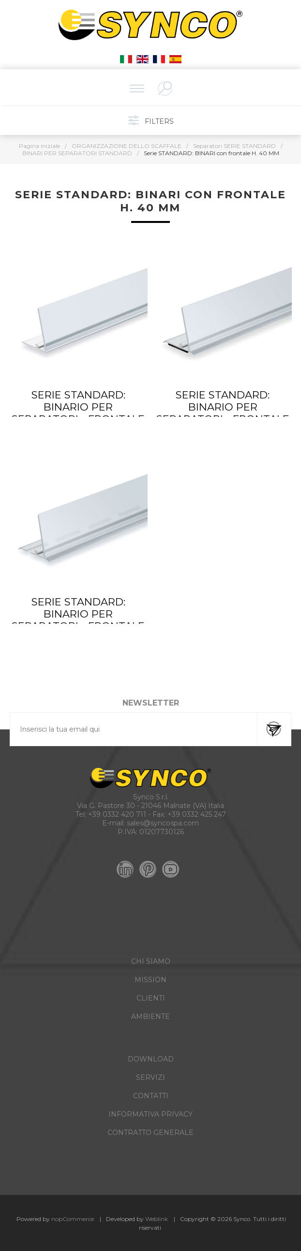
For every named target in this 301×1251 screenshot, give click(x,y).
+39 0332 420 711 (117, 814)
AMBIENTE (150, 1016)
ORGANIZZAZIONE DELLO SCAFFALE (126, 145)
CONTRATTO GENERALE (150, 1132)
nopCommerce (72, 1218)
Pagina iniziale (39, 145)
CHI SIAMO (150, 961)
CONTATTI (150, 1095)
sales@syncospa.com (163, 823)
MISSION (150, 979)
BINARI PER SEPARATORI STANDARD (77, 153)
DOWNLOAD (151, 1059)
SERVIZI (150, 1077)
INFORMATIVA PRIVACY (150, 1114)
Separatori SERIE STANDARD (234, 145)
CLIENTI (150, 998)
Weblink (156, 1218)
